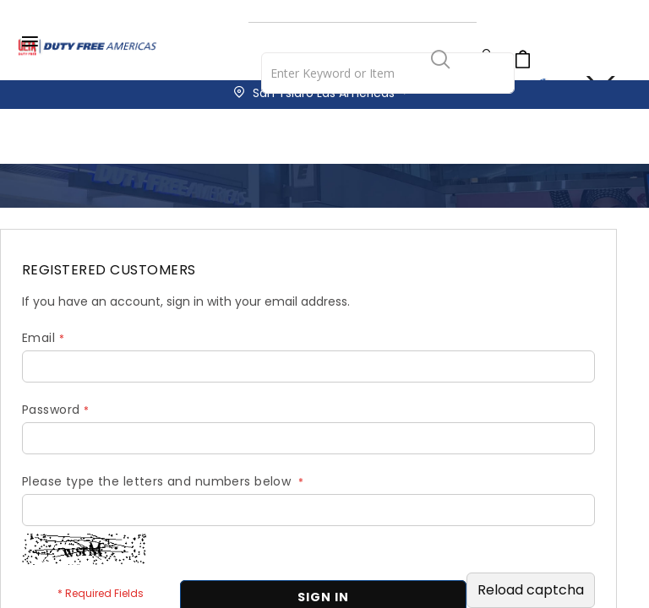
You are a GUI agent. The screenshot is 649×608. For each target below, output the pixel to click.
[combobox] (388, 73)
